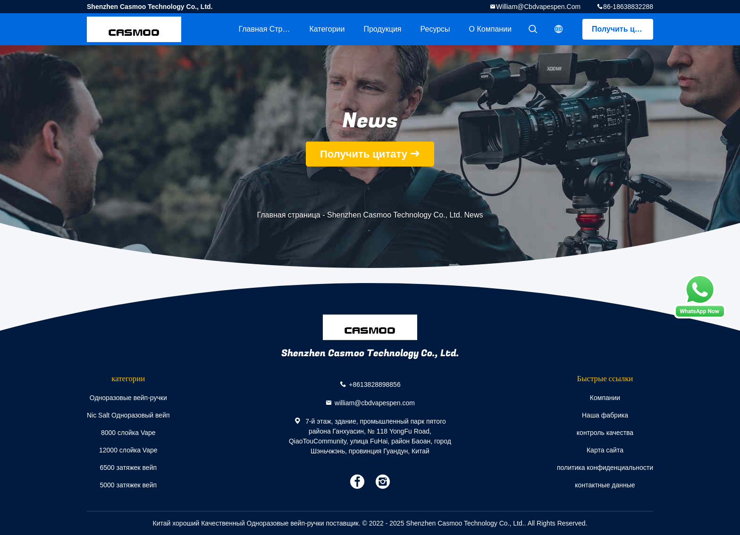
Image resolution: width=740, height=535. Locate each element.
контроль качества (605, 432)
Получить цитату (622, 29)
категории (327, 29)
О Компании (490, 29)
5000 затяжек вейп (128, 485)
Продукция (382, 29)
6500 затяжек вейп (128, 467)
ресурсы (435, 29)
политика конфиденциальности (605, 467)
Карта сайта (605, 450)
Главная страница (269, 29)
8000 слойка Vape (128, 432)
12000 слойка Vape (128, 450)
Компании (605, 397)
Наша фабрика (605, 415)
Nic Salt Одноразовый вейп (128, 415)
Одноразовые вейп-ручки (128, 397)
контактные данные (605, 485)
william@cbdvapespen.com (538, 6)
